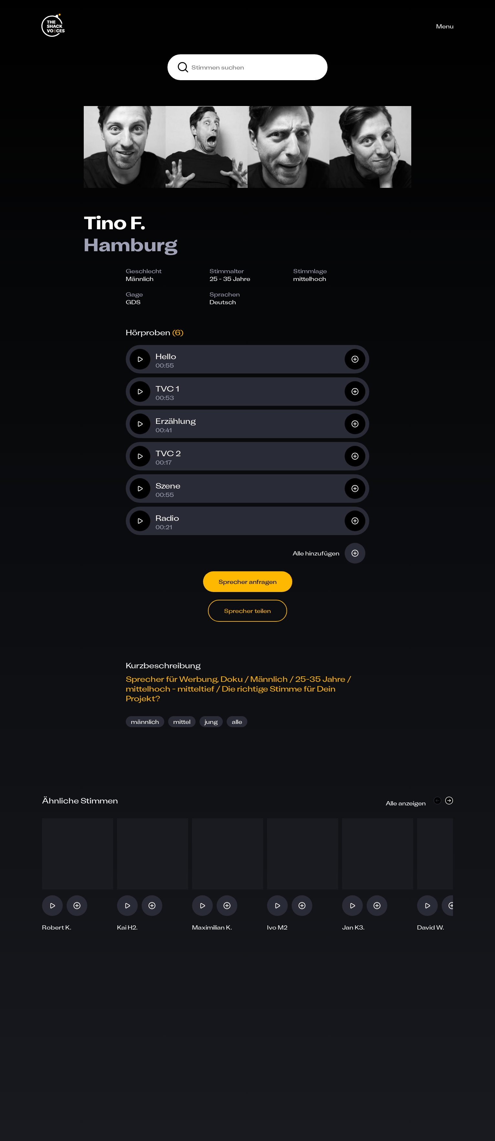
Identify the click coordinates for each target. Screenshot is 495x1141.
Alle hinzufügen (316, 553)
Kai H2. (127, 927)
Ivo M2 (277, 927)
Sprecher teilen (247, 610)
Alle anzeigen (406, 803)
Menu (445, 26)
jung (211, 721)
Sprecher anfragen (248, 581)
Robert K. (56, 927)
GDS (133, 302)
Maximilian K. (212, 927)
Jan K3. (353, 927)
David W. (430, 927)
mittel (181, 721)
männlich (145, 721)
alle (237, 721)
